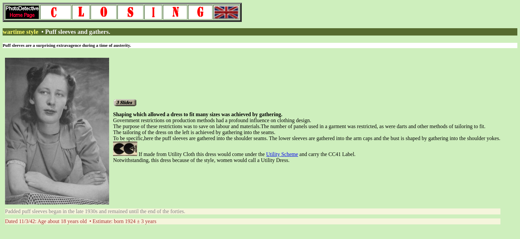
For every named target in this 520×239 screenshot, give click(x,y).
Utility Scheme (282, 154)
